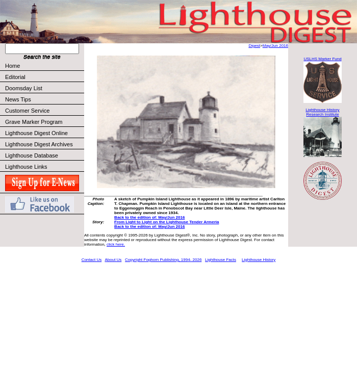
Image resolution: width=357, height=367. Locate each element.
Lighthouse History (258, 259)
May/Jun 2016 (275, 45)
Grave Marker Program (33, 122)
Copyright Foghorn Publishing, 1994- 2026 (163, 259)
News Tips (18, 99)
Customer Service (44, 111)
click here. (116, 244)
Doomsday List (23, 88)
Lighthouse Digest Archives (39, 144)
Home (12, 66)
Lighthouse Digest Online (36, 133)
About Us (113, 259)
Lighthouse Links (26, 167)
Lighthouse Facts (220, 259)
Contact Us (92, 259)
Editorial (44, 77)
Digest (254, 45)
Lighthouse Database (31, 155)
